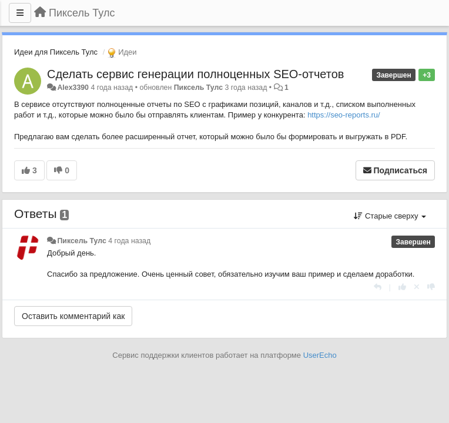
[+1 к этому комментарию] (402, 287)
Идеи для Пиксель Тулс (56, 52)
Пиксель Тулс (198, 87)
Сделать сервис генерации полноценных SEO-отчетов (195, 74)
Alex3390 (73, 87)
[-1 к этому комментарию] (431, 287)
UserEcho (320, 355)
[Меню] (20, 13)
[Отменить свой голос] (417, 287)
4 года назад (129, 241)
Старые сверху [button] (390, 216)
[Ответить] (377, 287)
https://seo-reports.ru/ (343, 114)
